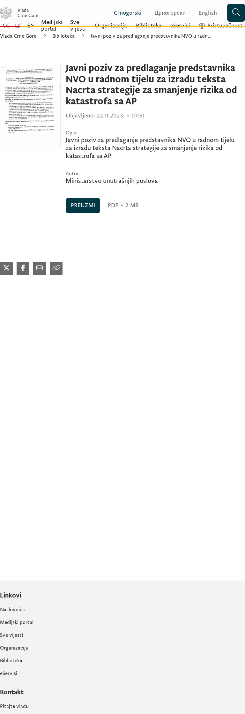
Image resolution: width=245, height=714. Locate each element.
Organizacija (14, 648)
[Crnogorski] (124, 13)
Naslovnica (12, 609)
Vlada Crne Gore (18, 36)
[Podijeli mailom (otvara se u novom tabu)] (39, 268)
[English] (204, 13)
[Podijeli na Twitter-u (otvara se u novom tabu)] (6, 268)
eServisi (8, 673)
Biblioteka (63, 36)
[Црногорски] (166, 13)
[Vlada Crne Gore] (38, 13)
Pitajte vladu (14, 706)
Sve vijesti (11, 635)
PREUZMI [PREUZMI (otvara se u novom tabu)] (83, 205)
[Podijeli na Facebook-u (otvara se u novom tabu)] (23, 268)
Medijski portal (16, 622)
